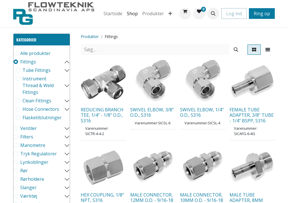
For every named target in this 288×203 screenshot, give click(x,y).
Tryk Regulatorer (38, 154)
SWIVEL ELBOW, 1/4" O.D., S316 (202, 112)
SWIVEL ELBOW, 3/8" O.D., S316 (152, 112)
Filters (26, 137)
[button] (213, 13)
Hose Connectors (40, 109)
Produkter (90, 36)
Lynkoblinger (34, 162)
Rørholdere (32, 179)
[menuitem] (113, 13)
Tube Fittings (36, 70)
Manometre (32, 145)
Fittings (28, 62)
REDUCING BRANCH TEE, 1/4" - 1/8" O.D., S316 (102, 115)
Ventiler (28, 128)
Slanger (28, 187)
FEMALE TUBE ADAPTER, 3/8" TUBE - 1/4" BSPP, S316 (252, 115)
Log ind (234, 13)
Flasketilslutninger (42, 117)
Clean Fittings (36, 101)
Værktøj (28, 196)
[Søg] (236, 49)
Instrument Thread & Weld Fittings (38, 85)
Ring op (262, 13)
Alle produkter (35, 53)
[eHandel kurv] (185, 13)
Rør (24, 170)
